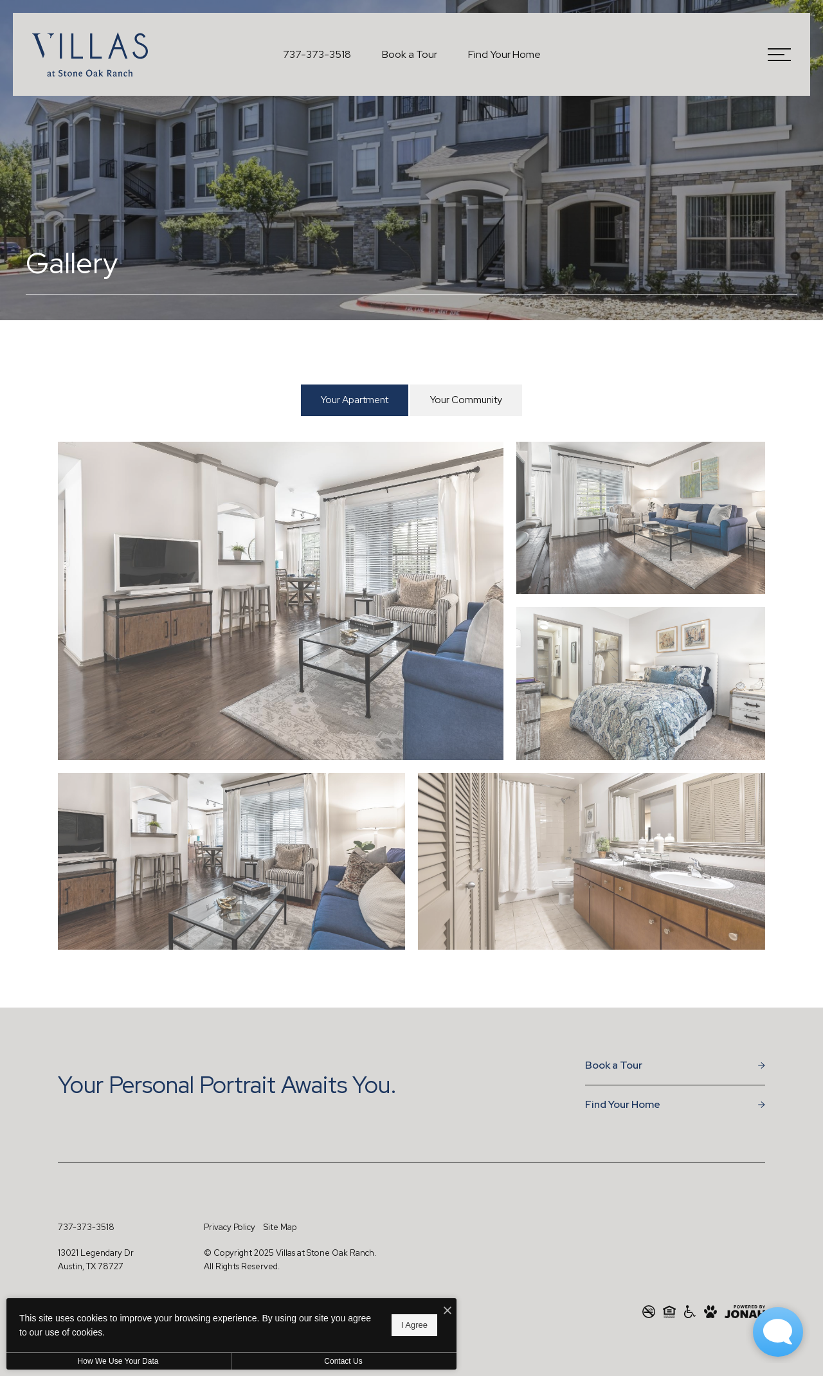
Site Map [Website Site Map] (280, 1227)
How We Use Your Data (118, 1361)
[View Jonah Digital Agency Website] (745, 1311)
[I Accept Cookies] (447, 1311)
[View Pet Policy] (710, 1311)
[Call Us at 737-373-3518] (317, 54)
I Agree (414, 1325)
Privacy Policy (229, 1227)
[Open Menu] (779, 55)
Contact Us (343, 1361)
